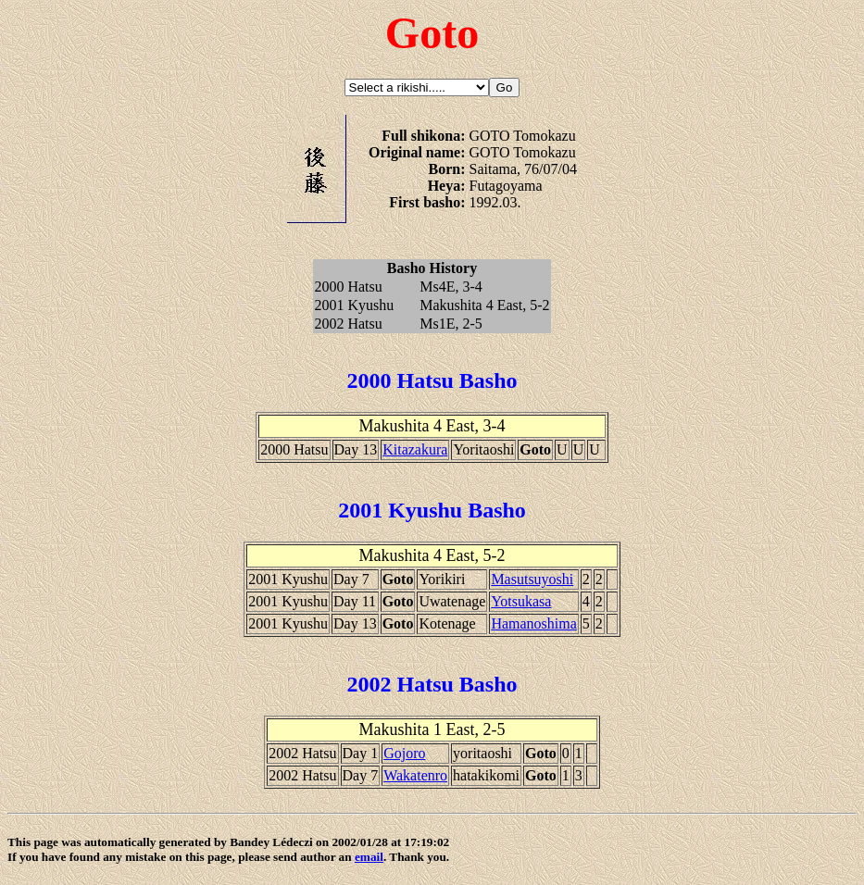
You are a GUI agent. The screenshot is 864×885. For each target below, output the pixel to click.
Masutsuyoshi (532, 579)
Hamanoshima (533, 623)
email (369, 857)
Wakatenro (415, 775)
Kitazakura (414, 449)
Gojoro (404, 753)
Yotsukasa (521, 601)
